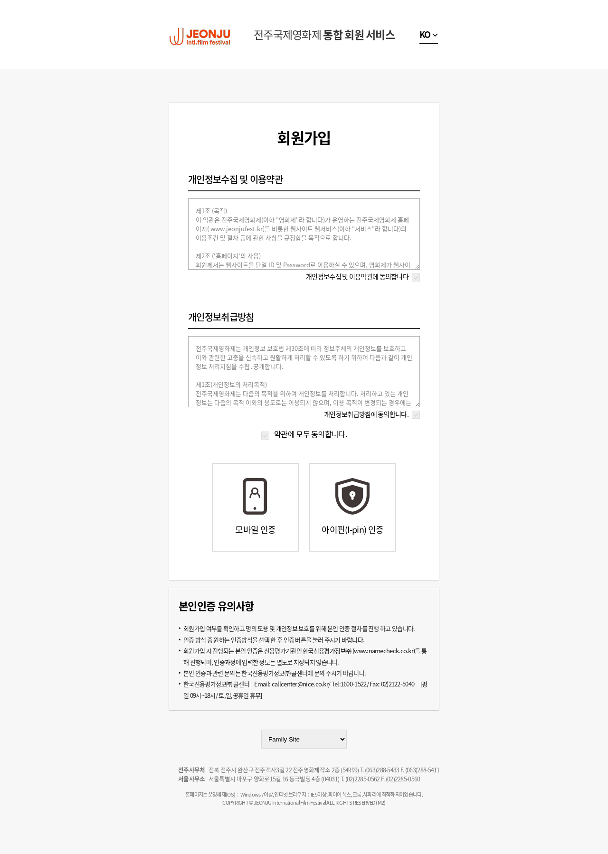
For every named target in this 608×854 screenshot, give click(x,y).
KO (425, 34)
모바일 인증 (255, 529)
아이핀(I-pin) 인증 (352, 529)
